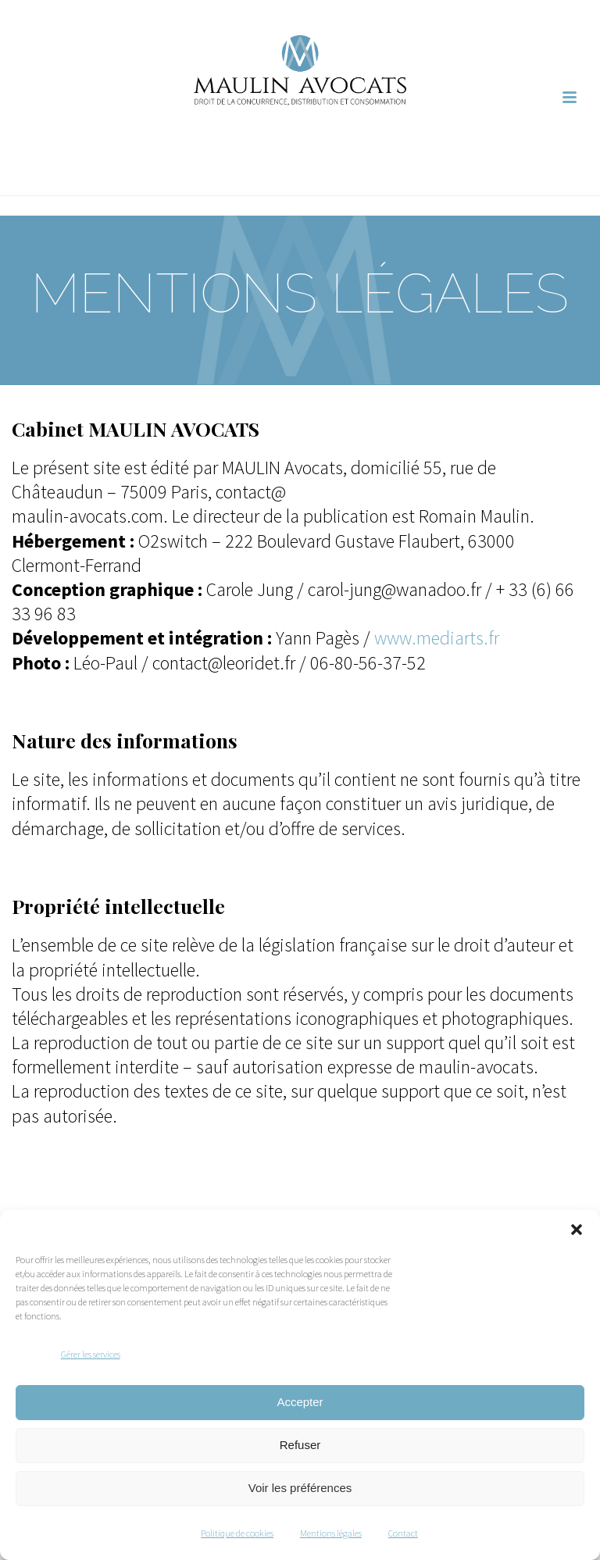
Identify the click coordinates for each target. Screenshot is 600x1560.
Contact (403, 1533)
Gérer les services (90, 1354)
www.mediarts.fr (436, 638)
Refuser (300, 1444)
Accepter (300, 1401)
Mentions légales (331, 1533)
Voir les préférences (300, 1487)
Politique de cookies (237, 1533)
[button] (576, 1229)
